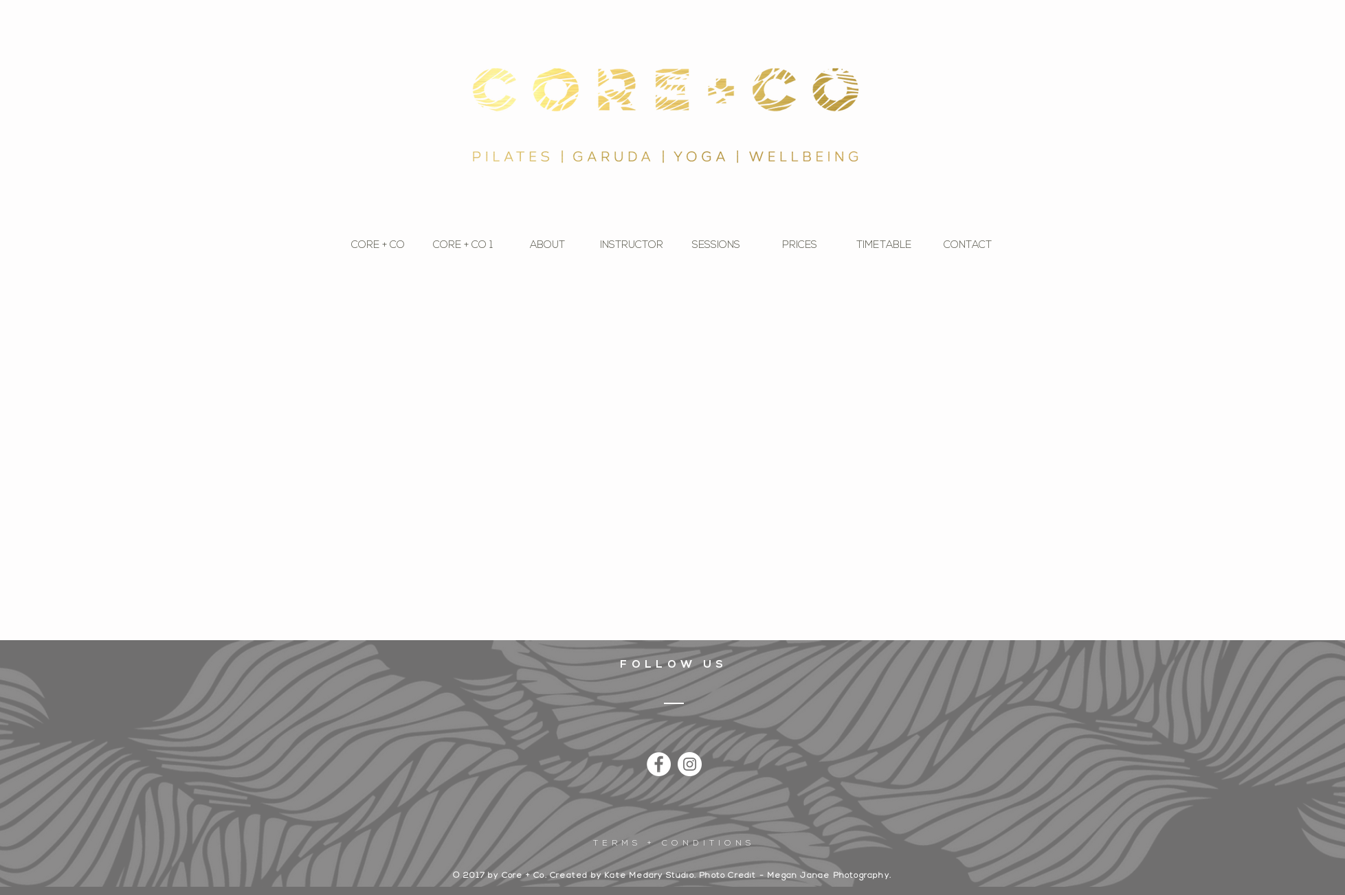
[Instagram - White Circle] (690, 764)
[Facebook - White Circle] (659, 764)
